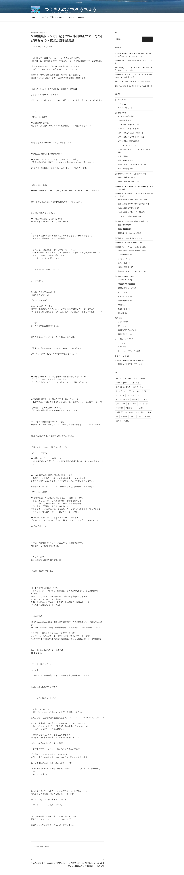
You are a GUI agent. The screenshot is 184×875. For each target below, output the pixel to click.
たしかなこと (121, 391)
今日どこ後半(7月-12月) (126, 181)
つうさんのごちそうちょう (71, 9)
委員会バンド (122, 309)
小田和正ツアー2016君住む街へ (126, 238)
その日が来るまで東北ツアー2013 (130, 212)
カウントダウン (133, 395)
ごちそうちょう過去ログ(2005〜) (52, 17)
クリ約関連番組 (123, 255)
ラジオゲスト (122, 263)
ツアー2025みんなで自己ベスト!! (130, 137)
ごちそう (118, 104)
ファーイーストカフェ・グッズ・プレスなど (134, 149)
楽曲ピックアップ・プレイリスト (130, 165)
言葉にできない (144, 416)
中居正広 (119, 408)
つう (45, 32)
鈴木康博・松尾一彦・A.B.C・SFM (128, 360)
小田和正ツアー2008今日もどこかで (128, 174)
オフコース (119, 100)
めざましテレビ (142, 391)
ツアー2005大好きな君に (127, 124)
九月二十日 (122, 156)
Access (81, 17)
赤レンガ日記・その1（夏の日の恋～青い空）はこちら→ (55, 66)
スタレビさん (122, 292)
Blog (33, 17)
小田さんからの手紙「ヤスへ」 (129, 364)
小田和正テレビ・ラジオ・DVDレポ (128, 247)
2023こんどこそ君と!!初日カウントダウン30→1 (132, 81)
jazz (135, 378)
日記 (116, 318)
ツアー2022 (120, 404)
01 (36, 47)
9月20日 (119, 378)
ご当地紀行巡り (123, 120)
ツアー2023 (132, 404)
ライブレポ (143, 404)
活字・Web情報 (123, 169)
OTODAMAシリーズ (125, 288)
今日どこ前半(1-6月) (125, 177)
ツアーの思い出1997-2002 (127, 141)
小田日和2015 (123, 229)
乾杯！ (120, 326)
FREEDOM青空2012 (125, 284)
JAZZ (119, 343)
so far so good (121, 383)
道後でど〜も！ (120, 356)
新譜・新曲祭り (123, 160)
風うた (126, 421)
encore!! (128, 378)
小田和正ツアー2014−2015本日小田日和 (129, 221)
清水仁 (132, 416)
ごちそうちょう (139, 387)
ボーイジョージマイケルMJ (128, 351)
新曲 (149, 412)
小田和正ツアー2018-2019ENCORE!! (128, 243)
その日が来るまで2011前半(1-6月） (131, 200)
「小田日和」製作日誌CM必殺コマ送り (132, 250)
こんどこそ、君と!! (123, 387)
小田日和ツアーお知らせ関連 (128, 233)
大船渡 (120, 305)
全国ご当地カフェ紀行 (126, 330)
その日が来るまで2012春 (41, 846)
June (33, 47)
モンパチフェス (123, 296)
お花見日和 (122, 322)
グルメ (134, 399)
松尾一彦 (124, 416)
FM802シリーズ (123, 280)
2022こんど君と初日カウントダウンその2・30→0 (133, 86)
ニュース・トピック (125, 145)
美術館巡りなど (123, 334)
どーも (131, 391)
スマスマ (143, 399)
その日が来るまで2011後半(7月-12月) (131, 204)
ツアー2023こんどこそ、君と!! (129, 133)
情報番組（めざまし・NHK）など (130, 271)
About (71, 17)
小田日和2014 (123, 225)
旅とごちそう (122, 108)
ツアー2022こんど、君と (127, 129)
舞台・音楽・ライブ (122, 339)
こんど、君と (134, 383)
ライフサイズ (122, 259)
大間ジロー (130, 408)
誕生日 (118, 421)
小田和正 (118, 113)
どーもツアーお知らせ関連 (127, 216)
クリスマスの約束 (124, 116)
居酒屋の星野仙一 (124, 267)
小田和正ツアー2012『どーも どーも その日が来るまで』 (56, 58)
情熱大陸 (121, 313)
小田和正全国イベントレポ (124, 276)
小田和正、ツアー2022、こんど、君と (130, 412)
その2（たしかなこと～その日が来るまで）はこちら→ (54, 69)
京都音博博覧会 (123, 301)
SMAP (120, 347)
